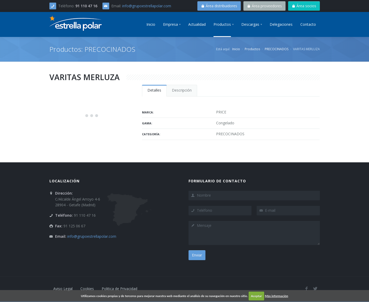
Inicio (236, 49)
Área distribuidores (219, 5)
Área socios (304, 5)
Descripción (182, 90)
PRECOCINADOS (276, 49)
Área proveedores (264, 5)
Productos (252, 49)
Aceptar (256, 296)
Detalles (154, 90)
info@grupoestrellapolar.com (146, 5)
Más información (276, 296)
